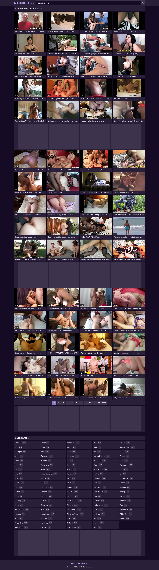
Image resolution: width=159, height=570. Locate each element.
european (47, 456)
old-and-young (101, 456)
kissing (71, 469)
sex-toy (98, 522)
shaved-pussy (127, 447)
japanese (72, 456)
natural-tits (74, 527)
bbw (18, 473)
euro (45, 451)
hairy (45, 509)
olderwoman (100, 469)
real (97, 496)
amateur (20, 442)
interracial (73, 442)
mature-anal (74, 509)
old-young (99, 460)
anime (19, 456)
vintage (124, 491)
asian (19, 460)
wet (123, 505)
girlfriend (46, 496)
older (97, 464)
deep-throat (21, 509)
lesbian (72, 487)
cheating (20, 500)
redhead (99, 514)
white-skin (126, 514)
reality (98, 509)
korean (71, 473)
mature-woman (75, 514)
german (46, 491)
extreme (46, 460)
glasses (45, 500)
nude (97, 447)
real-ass (98, 500)
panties (98, 473)
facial (45, 469)
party (97, 482)
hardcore (46, 522)
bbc (18, 469)
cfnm (18, 496)
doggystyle (21, 522)
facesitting (47, 464)
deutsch (20, 514)
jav (70, 460)
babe (19, 464)
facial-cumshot (49, 473)
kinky (71, 464)
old (97, 451)
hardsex (46, 527)
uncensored (126, 478)
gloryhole (46, 505)
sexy (97, 527)
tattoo (124, 456)
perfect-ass (99, 487)
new (97, 442)
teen (124, 460)
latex (71, 478)
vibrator (125, 487)
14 (99, 403)
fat (44, 482)
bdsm (19, 478)
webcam (125, 500)
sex (97, 518)
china (19, 505)
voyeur (125, 496)
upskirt (124, 482)
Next (104, 403)
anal (18, 447)
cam (19, 487)
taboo (124, 451)
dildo (19, 518)
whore (124, 518)
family (45, 478)
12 (90, 403)
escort (45, 447)
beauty (19, 482)
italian (71, 447)
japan (71, 451)
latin (71, 482)
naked (71, 518)
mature (72, 505)
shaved (125, 442)
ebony (45, 442)
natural (72, 522)
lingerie (72, 491)
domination (21, 527)
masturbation (74, 500)
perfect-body (100, 491)
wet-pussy (126, 509)
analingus (20, 451)
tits (124, 469)
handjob (46, 518)
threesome (126, 464)
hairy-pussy (47, 514)
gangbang (47, 487)
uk (123, 473)
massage (72, 496)
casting (19, 491)
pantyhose (99, 478)
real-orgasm (100, 505)
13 (94, 403)
